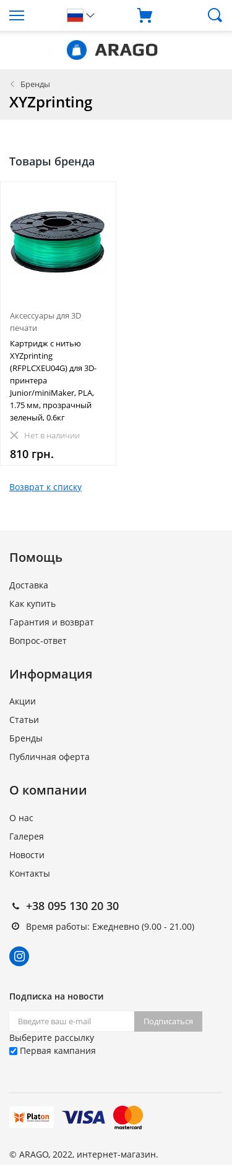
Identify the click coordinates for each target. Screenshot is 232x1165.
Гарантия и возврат (51, 622)
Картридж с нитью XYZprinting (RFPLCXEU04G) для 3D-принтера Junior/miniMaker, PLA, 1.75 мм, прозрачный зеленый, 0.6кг (53, 380)
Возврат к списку (45, 487)
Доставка (28, 585)
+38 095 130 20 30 (72, 905)
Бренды (35, 84)
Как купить (32, 603)
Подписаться (168, 1021)
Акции (22, 701)
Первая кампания (52, 1050)
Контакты (29, 873)
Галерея (26, 836)
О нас (21, 818)
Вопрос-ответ (38, 640)
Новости (27, 855)
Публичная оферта (49, 756)
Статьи (24, 719)
